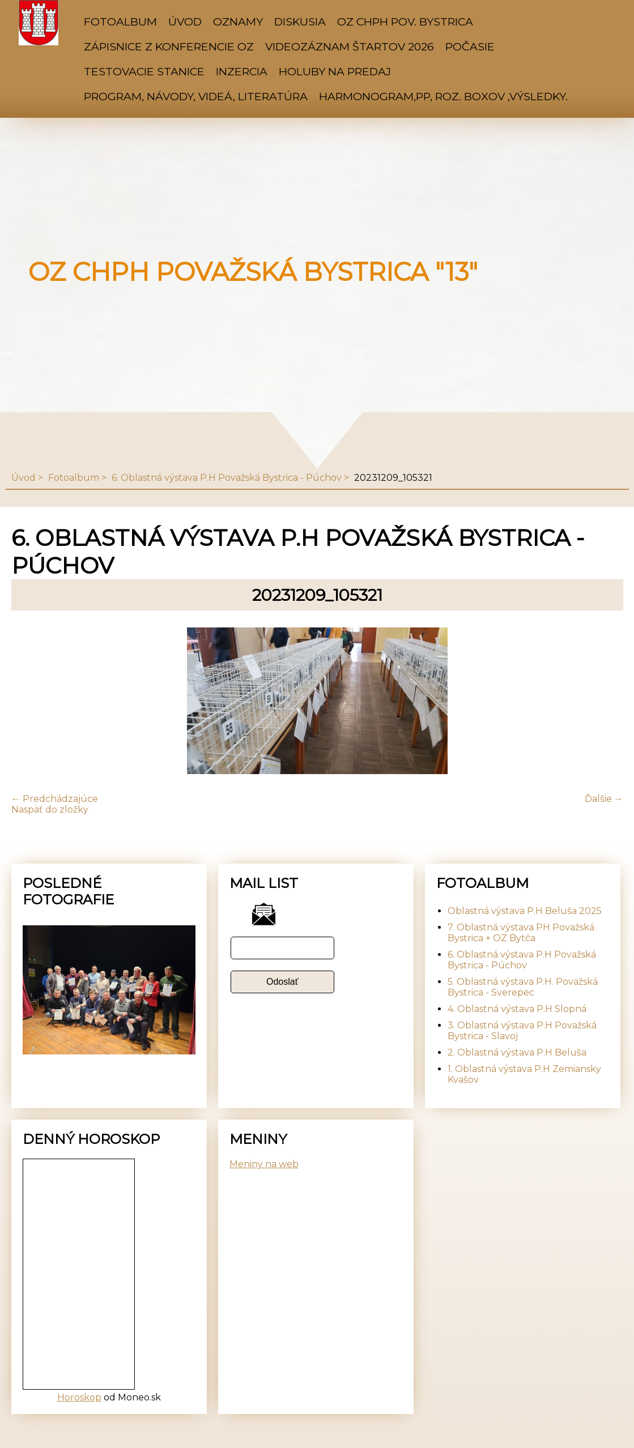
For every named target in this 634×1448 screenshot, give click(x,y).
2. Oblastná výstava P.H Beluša (517, 1052)
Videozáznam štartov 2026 (349, 46)
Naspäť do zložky (49, 809)
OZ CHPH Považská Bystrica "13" (253, 272)
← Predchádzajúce (54, 798)
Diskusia (300, 21)
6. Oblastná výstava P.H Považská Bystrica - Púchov (227, 477)
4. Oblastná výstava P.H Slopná (517, 1008)
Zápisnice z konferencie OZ (169, 46)
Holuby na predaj (335, 71)
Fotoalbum (120, 21)
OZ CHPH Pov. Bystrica (405, 21)
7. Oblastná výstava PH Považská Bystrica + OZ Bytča (521, 932)
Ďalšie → (604, 798)
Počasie (470, 46)
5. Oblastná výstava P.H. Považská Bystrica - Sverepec (523, 987)
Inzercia (241, 71)
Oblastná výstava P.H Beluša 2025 (525, 910)
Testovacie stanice (144, 71)
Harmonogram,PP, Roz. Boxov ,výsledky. (443, 96)
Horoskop (79, 1397)
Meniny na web (264, 1164)
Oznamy (238, 21)
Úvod (185, 21)
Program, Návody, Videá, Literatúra (196, 96)
